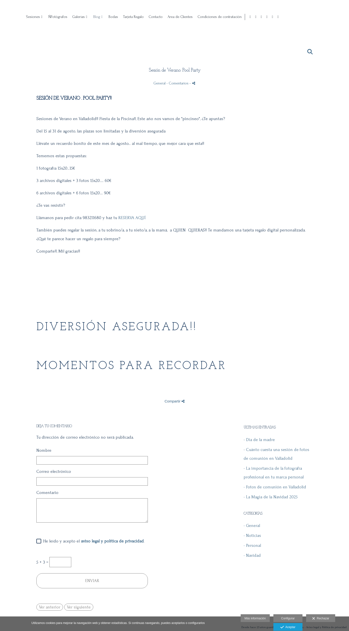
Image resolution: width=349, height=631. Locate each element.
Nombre (43, 450)
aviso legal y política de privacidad (112, 541)
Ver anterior (49, 607)
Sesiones (99, 17)
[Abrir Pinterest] (328, 17)
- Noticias (252, 535)
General (159, 83)
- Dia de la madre (259, 439)
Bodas (179, 17)
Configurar (288, 618)
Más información (255, 618)
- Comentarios (178, 83)
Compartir (174, 401)
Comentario (47, 492)
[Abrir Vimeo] (344, 17)
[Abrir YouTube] (339, 17)
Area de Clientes (246, 17)
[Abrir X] (333, 17)
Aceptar (287, 627)
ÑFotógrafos (124, 17)
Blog (162, 17)
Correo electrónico (53, 471)
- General (252, 525)
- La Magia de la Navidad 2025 (271, 497)
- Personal (252, 545)
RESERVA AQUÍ (132, 217)
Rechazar (320, 619)
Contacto (222, 17)
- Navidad (252, 555)
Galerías (144, 17)
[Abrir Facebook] (317, 17)
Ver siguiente (79, 607)
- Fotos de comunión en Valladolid (275, 487)
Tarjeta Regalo (199, 17)
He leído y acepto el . (92, 541)
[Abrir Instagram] (322, 17)
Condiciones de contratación (286, 17)
